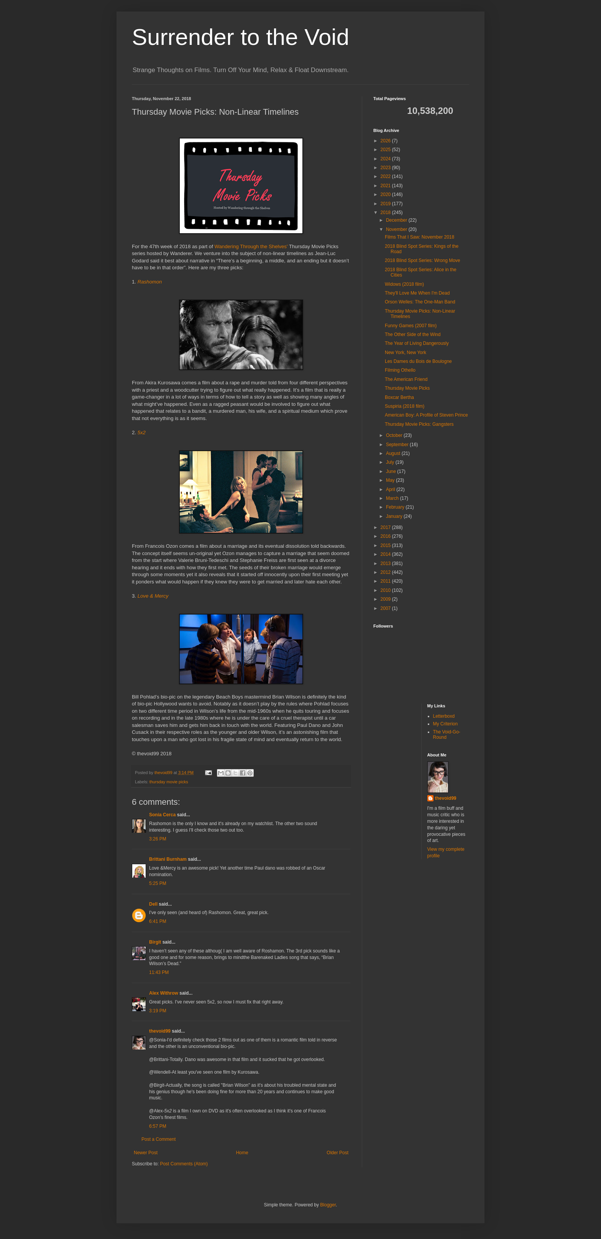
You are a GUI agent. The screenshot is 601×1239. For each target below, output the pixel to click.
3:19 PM (157, 1010)
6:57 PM (157, 1126)
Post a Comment (158, 1139)
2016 (386, 536)
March (393, 498)
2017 (386, 527)
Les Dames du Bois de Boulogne (418, 361)
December (397, 220)
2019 (386, 203)
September (398, 444)
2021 (386, 185)
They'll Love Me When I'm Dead (417, 293)
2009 (386, 599)
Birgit (155, 942)
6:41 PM (157, 921)
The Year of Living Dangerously (417, 343)
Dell (153, 904)
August (394, 453)
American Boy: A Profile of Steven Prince (426, 415)
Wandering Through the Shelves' (251, 246)
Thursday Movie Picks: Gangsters (419, 424)
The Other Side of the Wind (412, 334)
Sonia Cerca (162, 814)
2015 (386, 545)
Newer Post (146, 1152)
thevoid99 (160, 1031)
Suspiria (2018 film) (404, 406)
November (397, 229)
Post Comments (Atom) (184, 1164)
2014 (386, 554)
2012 (386, 572)
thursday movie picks (168, 781)
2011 (386, 581)
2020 (386, 194)
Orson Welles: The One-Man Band (420, 302)
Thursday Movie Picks (407, 388)
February (396, 507)
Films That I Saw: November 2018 (419, 237)
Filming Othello (400, 370)
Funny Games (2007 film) (411, 325)
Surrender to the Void (240, 37)
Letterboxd (444, 716)
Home (242, 1152)
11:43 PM (159, 972)
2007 (386, 608)
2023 (386, 167)
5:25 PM (157, 883)
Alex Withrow (163, 993)
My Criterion (445, 724)
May (391, 480)
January (395, 516)
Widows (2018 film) (404, 284)
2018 (386, 212)
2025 (386, 149)
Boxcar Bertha (399, 397)
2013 (386, 563)
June (391, 471)
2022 (386, 176)
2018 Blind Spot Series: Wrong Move (422, 260)
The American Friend (406, 379)
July (391, 462)
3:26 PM (157, 839)
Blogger (328, 1205)
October (395, 435)
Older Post (337, 1152)
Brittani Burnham (168, 859)
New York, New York (405, 352)
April (391, 489)
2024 (386, 158)
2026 (386, 140)
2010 (386, 590)
